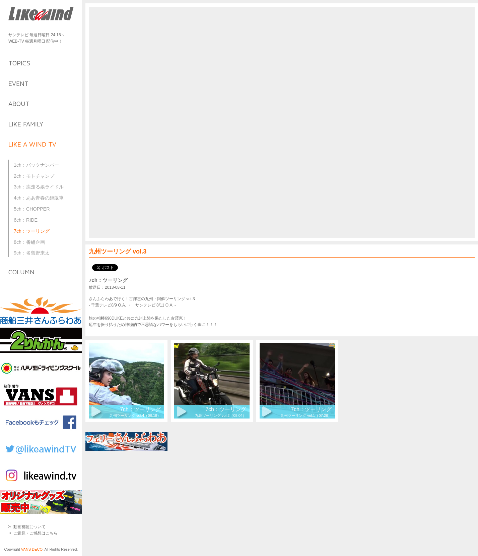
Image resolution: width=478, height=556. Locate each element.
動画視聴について (29, 526)
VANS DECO (32, 549)
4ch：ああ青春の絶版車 (39, 198)
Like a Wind (41, 14)
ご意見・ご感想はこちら (35, 533)
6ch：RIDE (26, 220)
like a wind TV (32, 144)
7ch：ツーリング (32, 231)
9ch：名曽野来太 (32, 253)
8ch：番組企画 (29, 242)
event (18, 83)
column (21, 272)
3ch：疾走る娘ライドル (39, 186)
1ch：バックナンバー (36, 165)
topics (19, 63)
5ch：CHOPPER (32, 209)
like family (25, 124)
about (18, 103)
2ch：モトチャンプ (34, 176)
